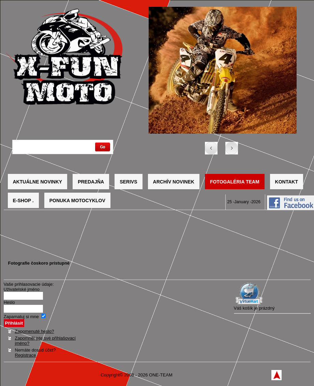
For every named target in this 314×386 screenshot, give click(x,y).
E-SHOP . (23, 200)
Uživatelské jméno (22, 289)
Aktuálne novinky (37, 181)
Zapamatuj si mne (21, 316)
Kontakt (286, 181)
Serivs (128, 181)
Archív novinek (173, 181)
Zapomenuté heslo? (34, 331)
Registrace (25, 355)
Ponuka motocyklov (77, 200)
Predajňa (91, 181)
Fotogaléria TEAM (234, 181)
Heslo (9, 302)
